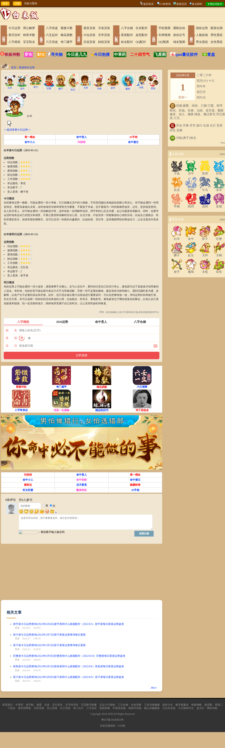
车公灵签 (52, 708)
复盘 (211, 54)
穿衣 (28, 54)
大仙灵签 (89, 35)
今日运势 (14, 28)
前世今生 (167, 704)
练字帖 (30, 704)
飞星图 (160, 54)
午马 (205, 188)
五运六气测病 (107, 704)
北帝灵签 (39, 708)
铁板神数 (12, 54)
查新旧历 (181, 4)
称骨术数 (29, 35)
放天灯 (200, 708)
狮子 (61, 87)
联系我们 (7, 704)
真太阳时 (197, 4)
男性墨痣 (217, 35)
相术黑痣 (191, 35)
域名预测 (179, 41)
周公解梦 (29, 28)
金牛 (22, 87)
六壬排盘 (52, 41)
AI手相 (133, 137)
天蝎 (99, 87)
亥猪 (219, 205)
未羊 (219, 188)
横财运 (28, 484)
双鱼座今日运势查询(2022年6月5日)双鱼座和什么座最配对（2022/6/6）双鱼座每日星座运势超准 (68, 666)
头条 (47, 704)
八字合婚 (127, 28)
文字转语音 (71, 704)
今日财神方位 (186, 708)
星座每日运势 (27, 67)
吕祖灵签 (89, 41)
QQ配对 (141, 41)
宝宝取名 (29, 41)
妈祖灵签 (104, 41)
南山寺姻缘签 (152, 708)
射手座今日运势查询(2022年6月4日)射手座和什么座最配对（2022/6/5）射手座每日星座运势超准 (68, 624)
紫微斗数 (67, 28)
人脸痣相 (202, 35)
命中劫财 (81, 479)
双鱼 (153, 87)
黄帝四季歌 (24, 708)
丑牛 (190, 172)
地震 (39, 704)
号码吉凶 (154, 35)
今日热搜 (100, 54)
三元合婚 (123, 704)
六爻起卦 (52, 35)
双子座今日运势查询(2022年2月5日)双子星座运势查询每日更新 (49, 645)
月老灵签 (104, 28)
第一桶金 (30, 137)
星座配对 (127, 35)
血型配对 (142, 35)
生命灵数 (136, 704)
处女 (73, 88)
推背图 (208, 704)
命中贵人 (81, 137)
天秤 (86, 86)
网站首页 (4, 35)
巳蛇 (190, 188)
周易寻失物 (134, 708)
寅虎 (205, 172)
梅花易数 (67, 35)
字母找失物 (119, 708)
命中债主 (133, 142)
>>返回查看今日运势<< (17, 129)
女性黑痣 (217, 41)
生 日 (11, 345)
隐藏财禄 (135, 484)
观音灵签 (89, 28)
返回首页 (148, 4)
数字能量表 (182, 704)
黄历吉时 (14, 35)
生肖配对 (142, 28)
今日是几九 (77, 54)
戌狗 (205, 205)
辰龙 (176, 188)
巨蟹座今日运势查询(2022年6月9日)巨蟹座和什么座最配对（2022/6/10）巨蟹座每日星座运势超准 (69, 655)
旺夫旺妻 (28, 490)
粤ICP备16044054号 (112, 719)
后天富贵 (81, 484)
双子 (36, 85)
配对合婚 (116, 35)
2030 (110, 714)
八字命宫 (91, 708)
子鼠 (176, 172)
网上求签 (79, 35)
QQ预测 (163, 41)
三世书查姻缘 (152, 704)
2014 (104, 714)
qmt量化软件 (186, 54)
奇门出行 (78, 708)
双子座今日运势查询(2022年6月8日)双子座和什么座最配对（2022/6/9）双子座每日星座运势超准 (68, 677)
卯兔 (219, 172)
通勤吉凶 (179, 28)
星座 (17, 628)
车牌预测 (164, 35)
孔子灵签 (65, 708)
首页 (13, 67)
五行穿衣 (57, 704)
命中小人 (30, 142)
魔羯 (127, 87)
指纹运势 (202, 28)
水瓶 (141, 86)
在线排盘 (41, 35)
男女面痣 (202, 41)
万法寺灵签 (169, 708)
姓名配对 (127, 41)
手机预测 (164, 28)
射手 (113, 86)
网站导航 (212, 708)
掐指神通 (104, 708)
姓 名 (11, 330)
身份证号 (179, 35)
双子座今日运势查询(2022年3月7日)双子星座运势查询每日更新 (49, 634)
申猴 (176, 205)
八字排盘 (52, 28)
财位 (41, 54)
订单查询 (165, 4)
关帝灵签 (104, 35)
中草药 (120, 54)
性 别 (11, 338)
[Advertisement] (62, 574)
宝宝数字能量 (89, 704)
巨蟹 (49, 87)
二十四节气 (140, 54)
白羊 (10, 86)
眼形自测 (217, 28)
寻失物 (57, 54)
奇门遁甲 (67, 41)
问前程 (82, 142)
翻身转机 (81, 490)
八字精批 (14, 41)
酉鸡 (190, 205)
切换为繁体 (30, 3)
